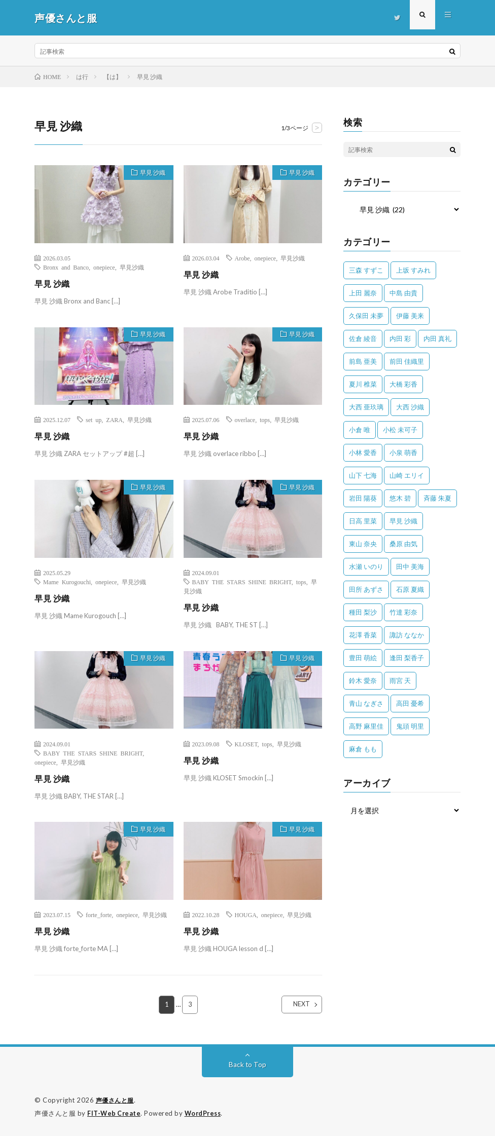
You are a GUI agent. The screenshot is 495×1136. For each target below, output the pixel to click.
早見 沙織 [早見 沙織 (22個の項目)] (403, 521)
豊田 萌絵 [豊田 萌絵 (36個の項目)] (363, 658)
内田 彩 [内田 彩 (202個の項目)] (400, 338)
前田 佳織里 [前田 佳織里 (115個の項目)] (407, 361)
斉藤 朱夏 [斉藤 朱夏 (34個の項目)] (437, 498)
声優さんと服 (116, 1100)
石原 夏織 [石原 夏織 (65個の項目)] (410, 589)
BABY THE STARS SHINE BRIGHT (242, 582)
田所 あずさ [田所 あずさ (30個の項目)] (366, 589)
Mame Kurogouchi (67, 582)
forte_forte (99, 915)
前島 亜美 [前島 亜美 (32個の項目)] (363, 361)
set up (93, 419)
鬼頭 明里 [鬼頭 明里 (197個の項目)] (410, 726)
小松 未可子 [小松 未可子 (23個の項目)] (400, 430)
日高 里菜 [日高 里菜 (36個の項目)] (363, 521)
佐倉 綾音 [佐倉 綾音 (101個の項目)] (363, 338)
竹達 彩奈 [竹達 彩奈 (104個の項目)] (403, 612)
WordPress (205, 1113)
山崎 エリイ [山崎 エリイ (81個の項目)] (407, 475)
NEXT (293, 1005)
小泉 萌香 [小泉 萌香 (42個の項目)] (403, 452)
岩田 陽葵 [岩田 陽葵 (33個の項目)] (363, 498)
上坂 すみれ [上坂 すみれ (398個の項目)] (413, 270)
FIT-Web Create (114, 1113)
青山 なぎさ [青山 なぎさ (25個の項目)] (366, 703)
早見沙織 (132, 267)
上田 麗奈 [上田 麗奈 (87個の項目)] (363, 293)
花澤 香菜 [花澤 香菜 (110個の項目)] (363, 635)
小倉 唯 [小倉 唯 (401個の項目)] (359, 430)
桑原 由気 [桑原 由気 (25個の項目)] (403, 544)
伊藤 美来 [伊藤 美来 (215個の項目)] (410, 316)
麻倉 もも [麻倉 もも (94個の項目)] (363, 749)
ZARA (114, 419)
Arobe (242, 258)
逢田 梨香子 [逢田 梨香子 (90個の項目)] (407, 658)
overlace (245, 419)
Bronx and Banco (66, 267)
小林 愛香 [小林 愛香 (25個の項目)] (363, 452)
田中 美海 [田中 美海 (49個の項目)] (410, 566)
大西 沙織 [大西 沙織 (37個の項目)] (410, 407)
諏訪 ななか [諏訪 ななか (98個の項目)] (407, 635)
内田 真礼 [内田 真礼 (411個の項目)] (437, 338)
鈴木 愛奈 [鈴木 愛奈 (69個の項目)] (363, 680)
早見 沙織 (149, 174)
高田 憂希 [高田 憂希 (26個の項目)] (410, 703)
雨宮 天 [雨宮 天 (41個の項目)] (400, 680)
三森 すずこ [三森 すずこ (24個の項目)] (366, 270)
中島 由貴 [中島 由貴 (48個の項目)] (403, 293)
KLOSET (246, 744)
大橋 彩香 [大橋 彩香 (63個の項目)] (403, 384)
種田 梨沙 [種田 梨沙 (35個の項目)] (363, 612)
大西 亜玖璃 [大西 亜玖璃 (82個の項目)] (366, 407)
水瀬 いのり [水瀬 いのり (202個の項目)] (366, 566)
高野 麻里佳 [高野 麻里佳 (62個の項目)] (366, 726)
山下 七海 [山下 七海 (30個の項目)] (363, 475)
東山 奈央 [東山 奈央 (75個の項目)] (363, 544)
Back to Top (248, 1065)
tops (265, 419)
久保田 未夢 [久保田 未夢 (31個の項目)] (366, 316)
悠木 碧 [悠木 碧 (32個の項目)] (400, 498)
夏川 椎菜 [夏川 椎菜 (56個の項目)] (363, 384)
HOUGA (246, 915)
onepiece (104, 267)
